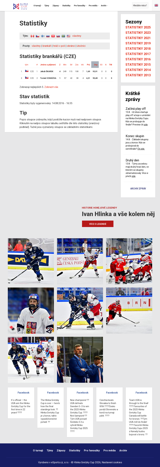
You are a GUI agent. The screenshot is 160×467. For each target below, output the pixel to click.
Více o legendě (97, 224)
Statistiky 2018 (138, 48)
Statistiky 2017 (138, 54)
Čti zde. (141, 149)
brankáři (47, 45)
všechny (76, 35)
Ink (82, 65)
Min (64, 65)
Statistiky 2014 (138, 70)
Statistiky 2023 (138, 33)
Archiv (123, 450)
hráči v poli (59, 45)
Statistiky (74, 450)
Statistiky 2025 (138, 27)
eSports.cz (57, 462)
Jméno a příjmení (48, 65)
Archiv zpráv (138, 189)
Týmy (50, 450)
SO (101, 65)
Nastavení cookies (112, 462)
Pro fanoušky (92, 450)
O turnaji (38, 450)
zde (146, 124)
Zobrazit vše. (51, 87)
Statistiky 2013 (138, 75)
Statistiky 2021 (138, 38)
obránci (71, 45)
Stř (71, 65)
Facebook (23, 392)
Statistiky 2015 (138, 64)
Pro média (109, 450)
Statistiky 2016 (138, 59)
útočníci (81, 45)
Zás (76, 65)
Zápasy (61, 450)
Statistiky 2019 (138, 43)
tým (26, 65)
